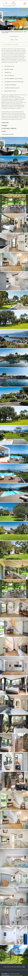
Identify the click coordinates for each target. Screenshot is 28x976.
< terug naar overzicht (7, 134)
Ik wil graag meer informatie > (11, 44)
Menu (25, 3)
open (24, 967)
